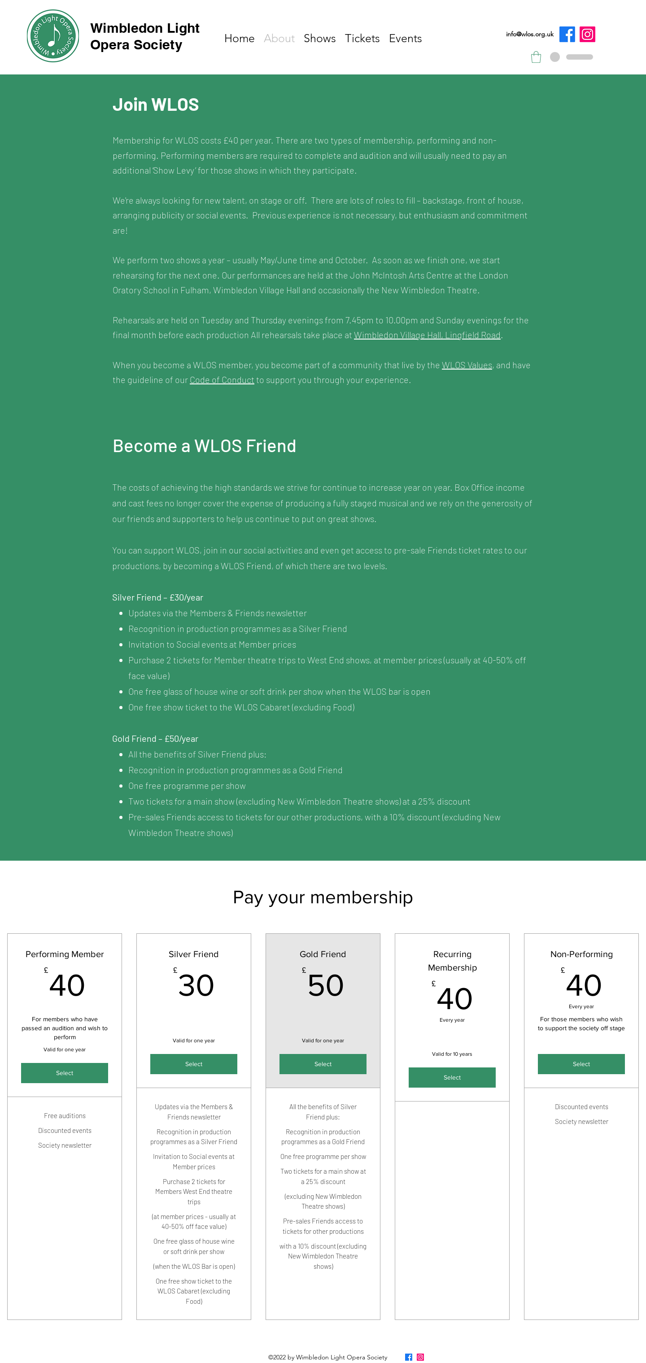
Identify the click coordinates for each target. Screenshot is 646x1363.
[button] (536, 57)
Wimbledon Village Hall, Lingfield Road (427, 334)
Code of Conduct (222, 379)
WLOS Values (467, 364)
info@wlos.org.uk (530, 34)
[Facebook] (567, 34)
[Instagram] (587, 34)
